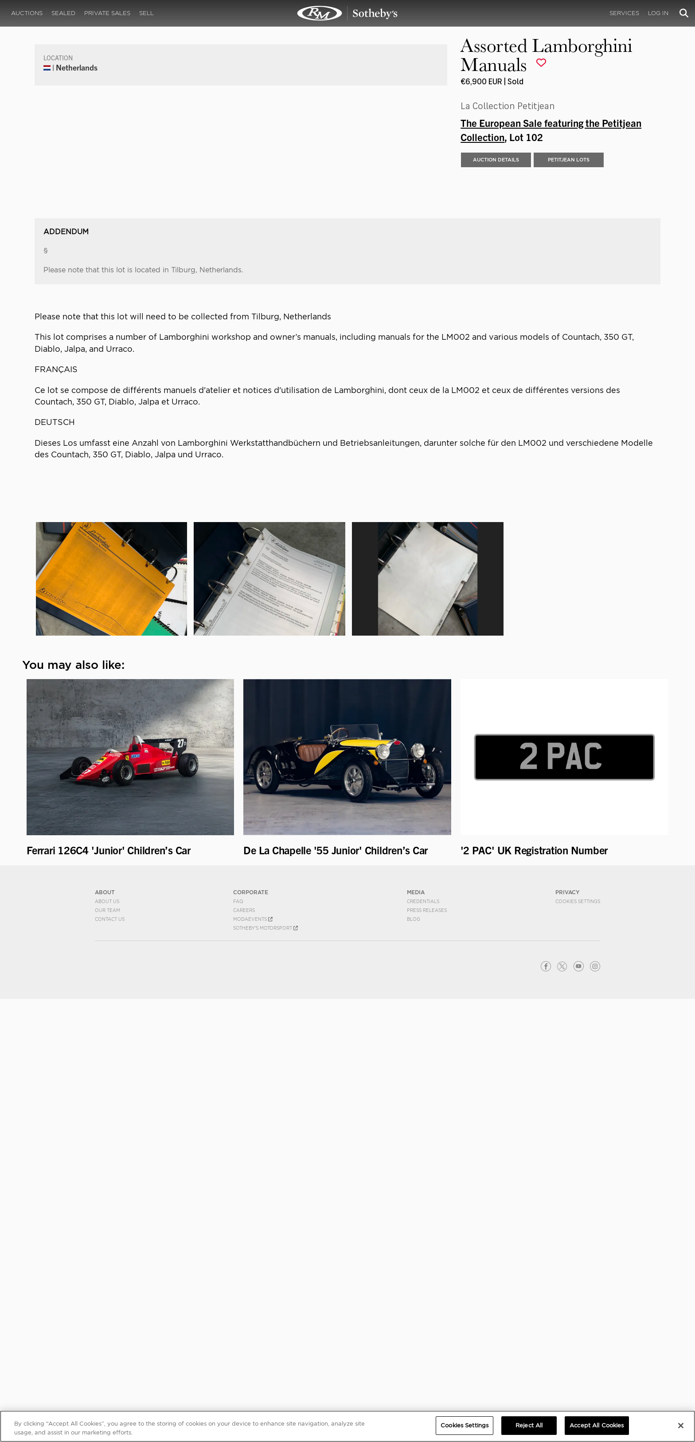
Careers (244, 1353)
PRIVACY (567, 1335)
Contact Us (110, 1361)
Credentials (423, 1344)
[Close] (681, 1425)
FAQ (238, 1344)
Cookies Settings (577, 1344)
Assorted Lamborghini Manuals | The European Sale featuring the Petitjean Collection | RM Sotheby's (347, 13)
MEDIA (416, 1335)
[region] (347, 1426)
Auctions (27, 13)
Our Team (107, 1353)
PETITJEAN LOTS (569, 382)
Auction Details (496, 382)
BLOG (413, 1361)
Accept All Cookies (597, 1425)
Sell (146, 13)
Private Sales (107, 13)
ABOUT (105, 1335)
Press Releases (427, 1353)
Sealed (63, 13)
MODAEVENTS (253, 1361)
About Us (107, 1344)
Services (624, 13)
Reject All (529, 1425)
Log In (658, 13)
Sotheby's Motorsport (265, 1370)
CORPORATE (250, 1335)
